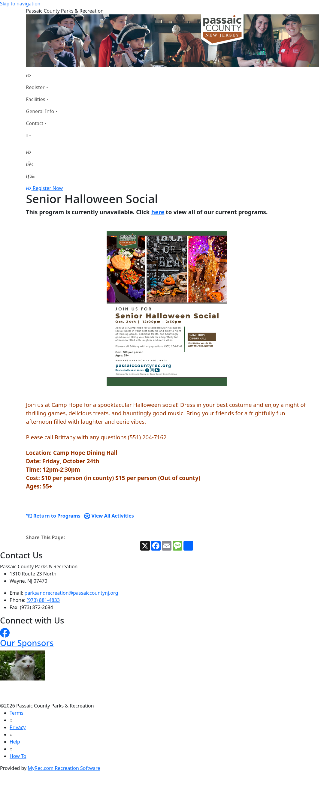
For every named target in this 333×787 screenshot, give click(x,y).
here (158, 212)
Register (35, 87)
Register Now (48, 188)
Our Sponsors (27, 642)
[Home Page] (42, 75)
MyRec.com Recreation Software (64, 768)
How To (18, 756)
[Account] (42, 135)
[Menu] (30, 176)
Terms (16, 713)
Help (15, 741)
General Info (40, 111)
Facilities (35, 99)
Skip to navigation (20, 3)
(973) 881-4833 (43, 600)
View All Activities (109, 515)
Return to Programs (53, 515)
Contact (35, 123)
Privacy (18, 727)
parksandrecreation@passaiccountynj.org (71, 593)
